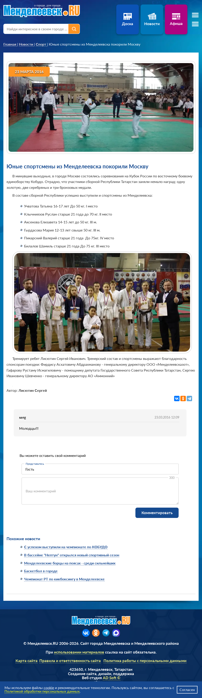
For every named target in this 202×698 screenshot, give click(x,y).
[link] (10, 44)
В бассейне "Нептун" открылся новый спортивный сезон (71, 555)
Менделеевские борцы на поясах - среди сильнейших (69, 563)
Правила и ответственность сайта (70, 660)
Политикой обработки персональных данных (42, 691)
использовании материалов (79, 652)
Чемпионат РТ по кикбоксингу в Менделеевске (64, 579)
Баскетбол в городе (41, 571)
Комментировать (157, 512)
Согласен (187, 689)
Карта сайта (27, 660)
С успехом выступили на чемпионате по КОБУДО (66, 547)
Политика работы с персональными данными (144, 660)
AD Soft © (111, 677)
